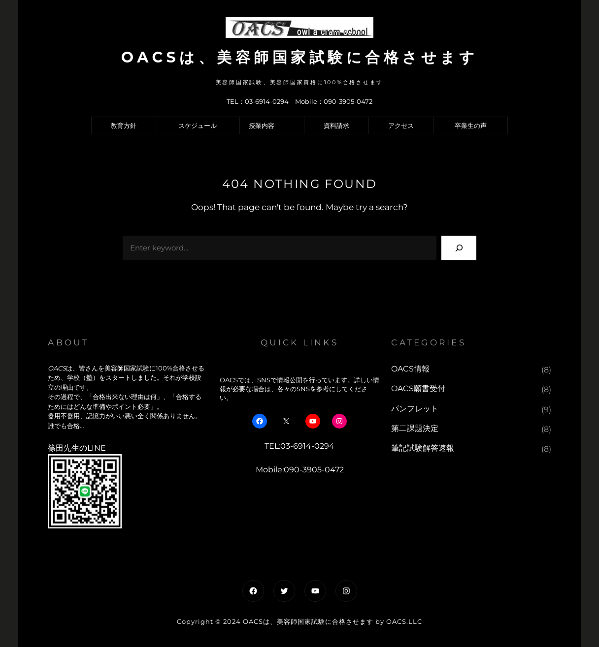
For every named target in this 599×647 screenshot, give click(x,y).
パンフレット (414, 408)
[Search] (458, 248)
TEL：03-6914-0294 (258, 101)
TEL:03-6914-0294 (299, 446)
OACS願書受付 (418, 388)
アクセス (401, 125)
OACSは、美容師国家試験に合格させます (299, 57)
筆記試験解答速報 (422, 448)
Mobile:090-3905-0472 (300, 469)
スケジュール (197, 125)
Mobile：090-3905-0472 (333, 101)
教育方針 (123, 125)
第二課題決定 (414, 428)
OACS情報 (410, 368)
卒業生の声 (471, 125)
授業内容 (261, 125)
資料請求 (336, 125)
